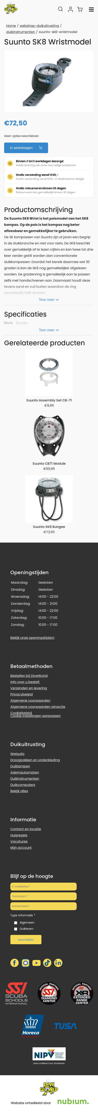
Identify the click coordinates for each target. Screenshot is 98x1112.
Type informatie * (22, 915)
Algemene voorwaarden (30, 700)
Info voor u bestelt (25, 682)
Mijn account (21, 847)
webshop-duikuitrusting (39, 25)
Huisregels (18, 835)
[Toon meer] (49, 299)
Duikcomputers (22, 784)
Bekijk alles (19, 791)
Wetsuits (17, 753)
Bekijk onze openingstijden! (32, 637)
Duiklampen (20, 766)
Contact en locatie (25, 829)
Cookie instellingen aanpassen (35, 715)
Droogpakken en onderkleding (35, 760)
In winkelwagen (26, 148)
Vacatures (19, 841)
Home (11, 25)
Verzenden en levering (28, 688)
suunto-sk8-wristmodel (58, 32)
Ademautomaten (24, 772)
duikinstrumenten (20, 32)
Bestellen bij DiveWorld (29, 675)
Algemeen (27, 922)
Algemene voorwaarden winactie (37, 706)
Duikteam (26, 929)
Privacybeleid (21, 694)
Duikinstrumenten (24, 778)
